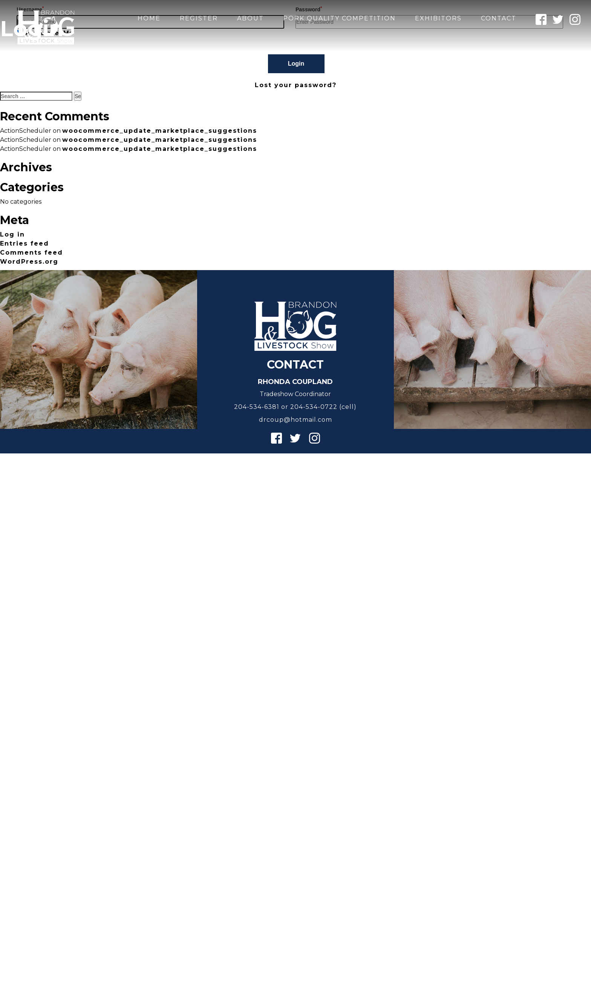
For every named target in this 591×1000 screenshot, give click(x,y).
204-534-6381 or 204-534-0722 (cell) (295, 406)
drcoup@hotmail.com (295, 419)
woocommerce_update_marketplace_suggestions (159, 130)
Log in (12, 234)
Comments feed (31, 252)
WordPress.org (29, 261)
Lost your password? (296, 85)
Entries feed (24, 243)
